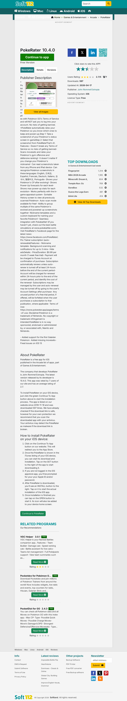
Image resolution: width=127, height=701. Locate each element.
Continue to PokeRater (33, 513)
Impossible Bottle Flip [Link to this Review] (49, 660)
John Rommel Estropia (88, 89)
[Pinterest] (106, 675)
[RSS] (100, 680)
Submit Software (21, 668)
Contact (18, 660)
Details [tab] (40, 70)
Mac (26, 650)
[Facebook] (93, 675)
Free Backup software (75, 672)
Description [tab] (27, 70)
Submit (98, 665)
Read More (39, 562)
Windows (18, 650)
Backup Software (73, 660)
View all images (41, 111)
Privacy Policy (20, 677)
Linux (32, 650)
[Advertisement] (63, 32)
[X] (99, 675)
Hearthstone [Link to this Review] (46, 664)
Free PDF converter (74, 668)
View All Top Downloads (87, 202)
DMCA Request (21, 664)
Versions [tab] (51, 70)
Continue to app (37, 57)
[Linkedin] (93, 680)
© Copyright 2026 (41, 698)
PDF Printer (70, 664)
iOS (47, 650)
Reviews (54, 650)
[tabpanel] (39, 291)
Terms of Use (20, 672)
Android (40, 650)
